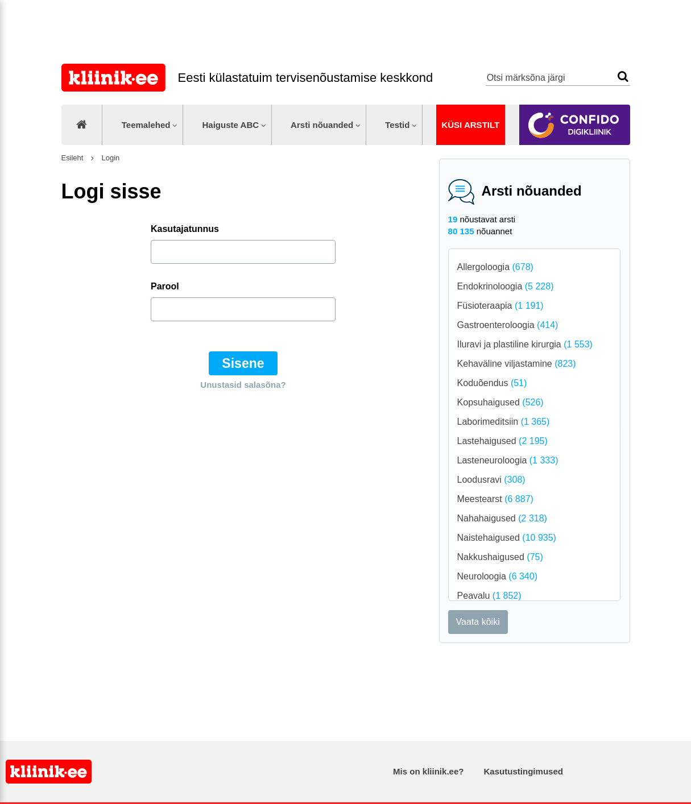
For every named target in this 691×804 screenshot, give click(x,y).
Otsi (623, 76)
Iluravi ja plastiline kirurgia (525, 344)
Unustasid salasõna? (242, 384)
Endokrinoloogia (505, 286)
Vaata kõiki (478, 622)
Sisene (243, 363)
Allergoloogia (495, 267)
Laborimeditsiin (503, 421)
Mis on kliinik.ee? (428, 771)
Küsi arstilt (470, 125)
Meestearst (495, 499)
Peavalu (489, 595)
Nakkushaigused (500, 557)
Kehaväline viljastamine (516, 363)
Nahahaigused (502, 518)
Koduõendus (492, 383)
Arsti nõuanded (322, 125)
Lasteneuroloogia (507, 460)
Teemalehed (146, 125)
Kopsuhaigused (500, 402)
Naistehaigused (506, 537)
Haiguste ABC (230, 125)
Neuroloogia (497, 576)
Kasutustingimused (523, 771)
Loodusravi (491, 479)
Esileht (72, 158)
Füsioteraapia (500, 305)
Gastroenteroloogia (507, 325)
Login (109, 158)
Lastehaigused (502, 441)
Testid (397, 125)
